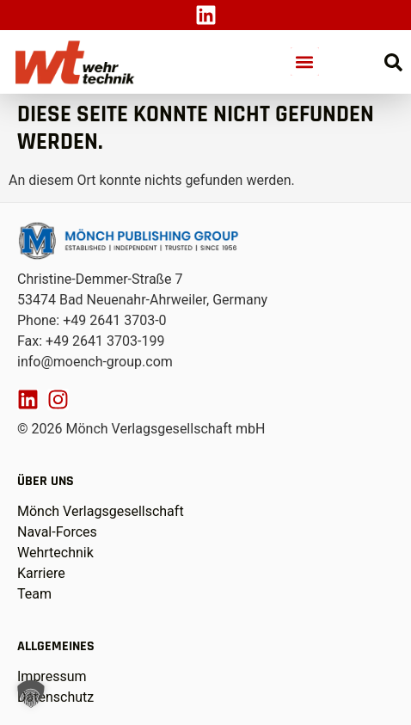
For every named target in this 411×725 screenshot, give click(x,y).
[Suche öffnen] (393, 62)
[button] (305, 61)
